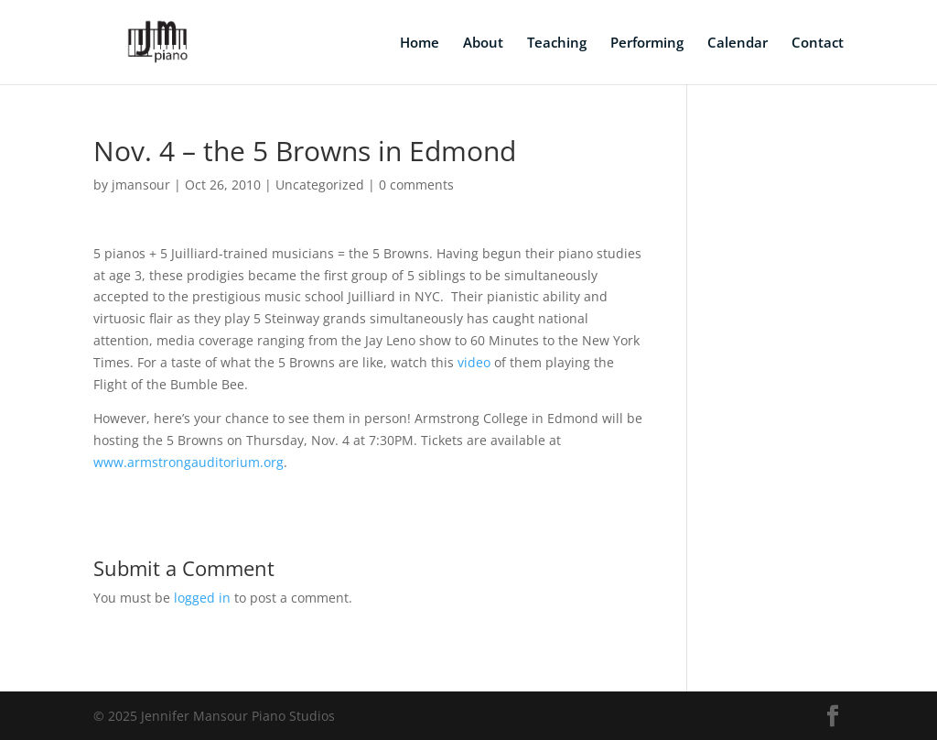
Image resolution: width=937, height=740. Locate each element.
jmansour (141, 184)
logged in (202, 597)
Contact (818, 43)
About (483, 43)
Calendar (737, 43)
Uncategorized (319, 184)
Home (419, 43)
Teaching (557, 43)
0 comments (416, 184)
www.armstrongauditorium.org (188, 462)
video (474, 362)
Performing (647, 43)
